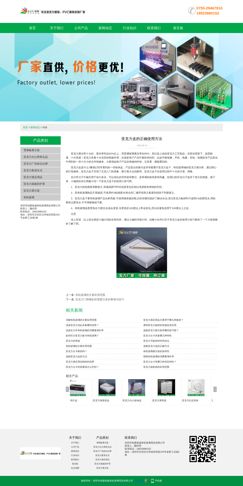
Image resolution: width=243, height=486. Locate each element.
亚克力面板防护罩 (34, 183)
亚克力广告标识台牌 (35, 163)
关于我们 (56, 28)
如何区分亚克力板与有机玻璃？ (82, 335)
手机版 (158, 480)
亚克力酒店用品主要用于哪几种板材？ (163, 320)
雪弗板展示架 (31, 150)
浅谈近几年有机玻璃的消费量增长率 (85, 330)
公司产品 (81, 28)
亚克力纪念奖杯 (200, 400)
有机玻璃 (28, 197)
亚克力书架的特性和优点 (156, 340)
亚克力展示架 (31, 190)
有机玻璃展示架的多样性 (156, 351)
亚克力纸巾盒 (80, 400)
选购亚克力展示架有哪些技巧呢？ (161, 330)
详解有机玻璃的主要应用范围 (81, 320)
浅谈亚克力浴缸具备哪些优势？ (82, 325)
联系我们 (154, 28)
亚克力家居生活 (32, 170)
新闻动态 (105, 28)
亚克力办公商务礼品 (35, 156)
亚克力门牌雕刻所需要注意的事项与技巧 (99, 299)
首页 (32, 28)
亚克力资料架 (169, 400)
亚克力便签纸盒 (111, 400)
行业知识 (129, 28)
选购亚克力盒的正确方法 (156, 346)
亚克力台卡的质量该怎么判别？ (82, 367)
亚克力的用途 (73, 340)
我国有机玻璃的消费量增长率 (158, 356)
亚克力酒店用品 (32, 177)
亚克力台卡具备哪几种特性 (157, 335)
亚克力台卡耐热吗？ (76, 351)
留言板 (178, 28)
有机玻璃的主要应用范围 (90, 294)
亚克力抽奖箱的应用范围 (156, 367)
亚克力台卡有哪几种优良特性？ (159, 361)
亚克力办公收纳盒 (142, 400)
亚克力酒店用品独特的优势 (80, 361)
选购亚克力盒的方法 (76, 356)
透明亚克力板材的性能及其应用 (159, 325)
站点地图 (75, 468)
